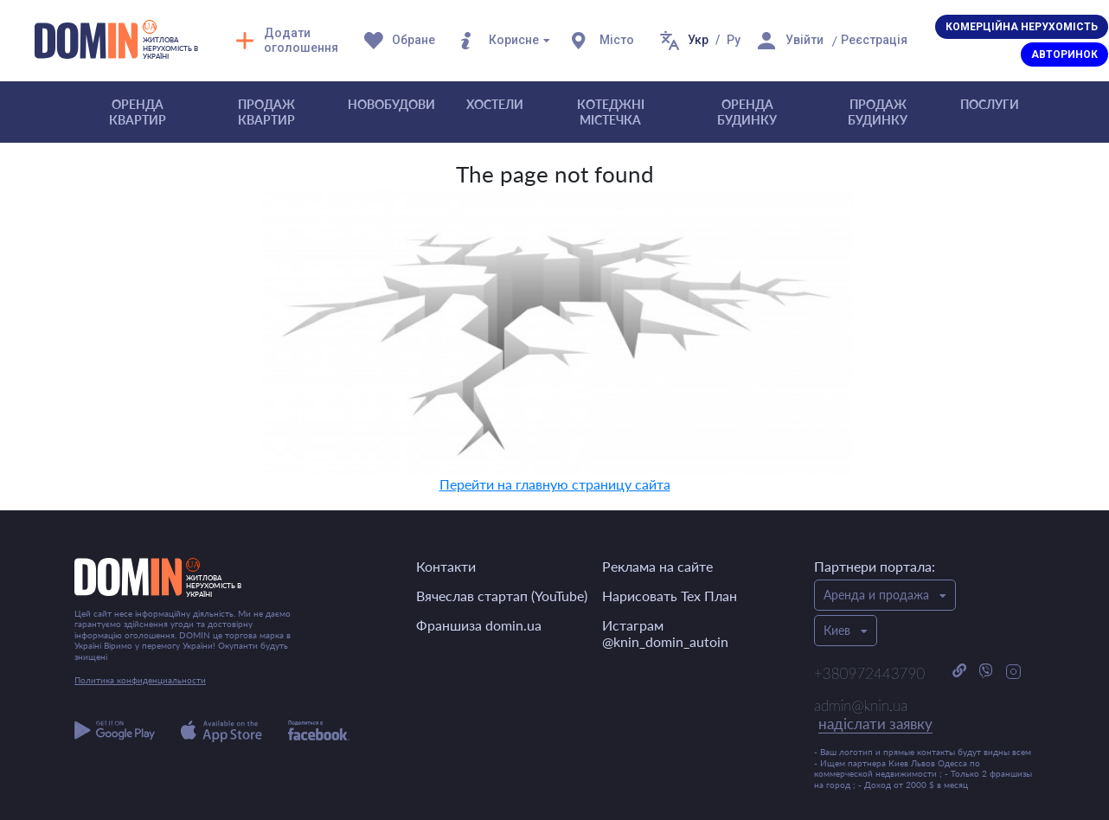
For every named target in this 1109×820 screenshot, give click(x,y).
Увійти (804, 40)
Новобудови (391, 104)
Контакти (446, 566)
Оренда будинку (747, 112)
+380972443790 (869, 673)
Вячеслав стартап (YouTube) (501, 595)
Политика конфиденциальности (140, 680)
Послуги (989, 104)
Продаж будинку (877, 112)
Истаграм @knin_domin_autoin (665, 633)
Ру (733, 40)
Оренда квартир (137, 112)
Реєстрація (874, 40)
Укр (698, 40)
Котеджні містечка (610, 112)
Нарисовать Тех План (669, 595)
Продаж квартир (266, 112)
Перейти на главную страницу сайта (554, 484)
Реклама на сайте (657, 566)
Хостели (494, 104)
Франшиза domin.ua (479, 625)
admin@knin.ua (873, 715)
